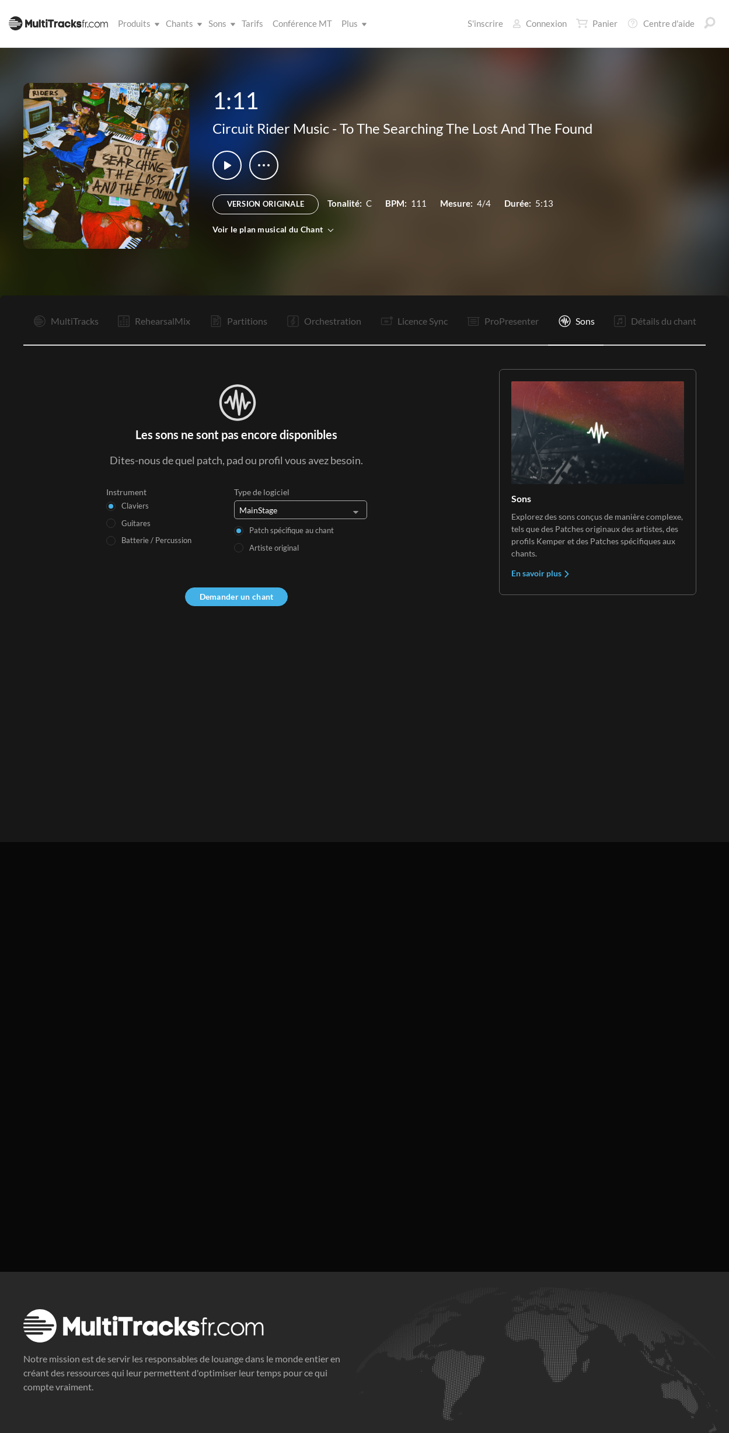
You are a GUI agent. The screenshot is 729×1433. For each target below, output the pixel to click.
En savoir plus (540, 573)
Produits (136, 23)
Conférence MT (302, 23)
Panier (597, 23)
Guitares (136, 523)
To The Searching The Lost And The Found (466, 128)
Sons (219, 23)
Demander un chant (237, 596)
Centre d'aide (661, 23)
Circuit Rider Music (270, 128)
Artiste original (274, 547)
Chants (182, 23)
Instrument (126, 492)
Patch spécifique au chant (291, 530)
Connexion (539, 23)
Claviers (135, 505)
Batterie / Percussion (156, 540)
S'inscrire (485, 23)
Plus (351, 23)
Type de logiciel (261, 492)
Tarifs (252, 23)
